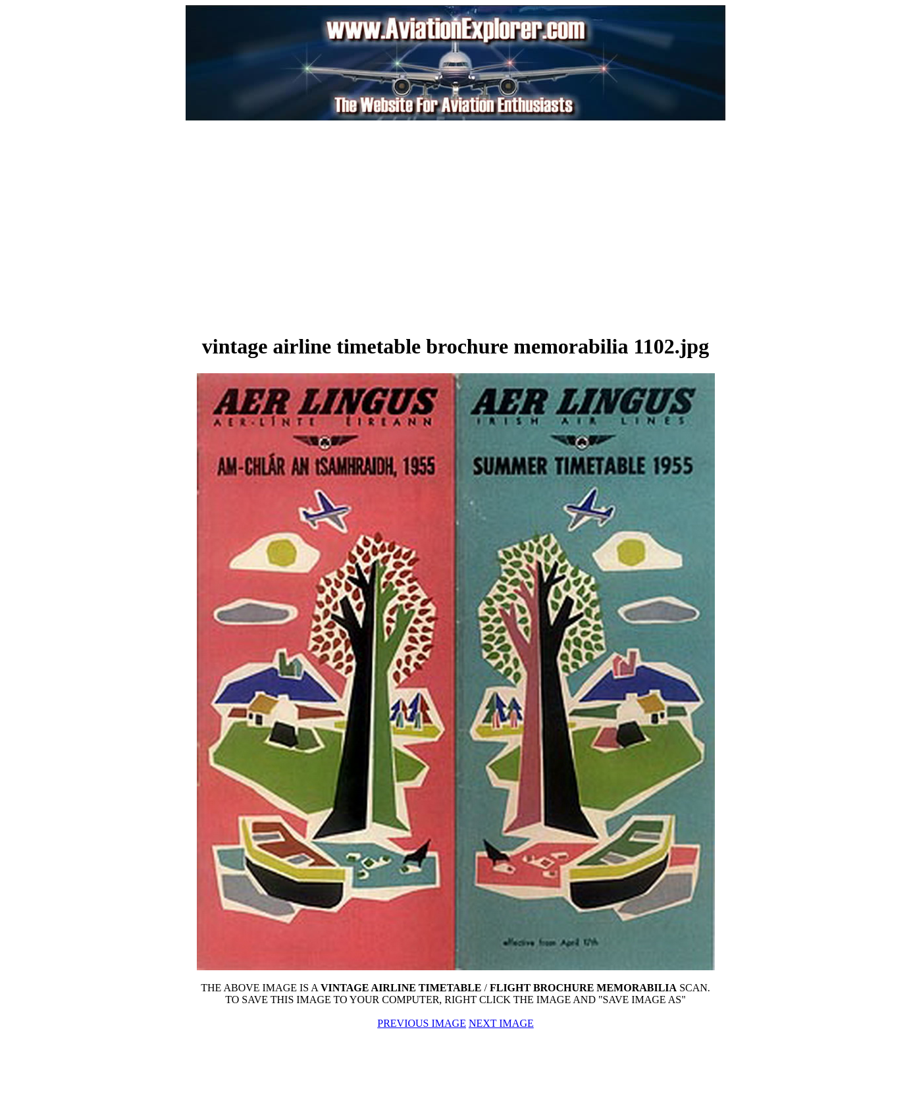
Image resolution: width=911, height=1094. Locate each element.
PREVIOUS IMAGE (421, 1023)
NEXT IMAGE (501, 1023)
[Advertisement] (308, 226)
